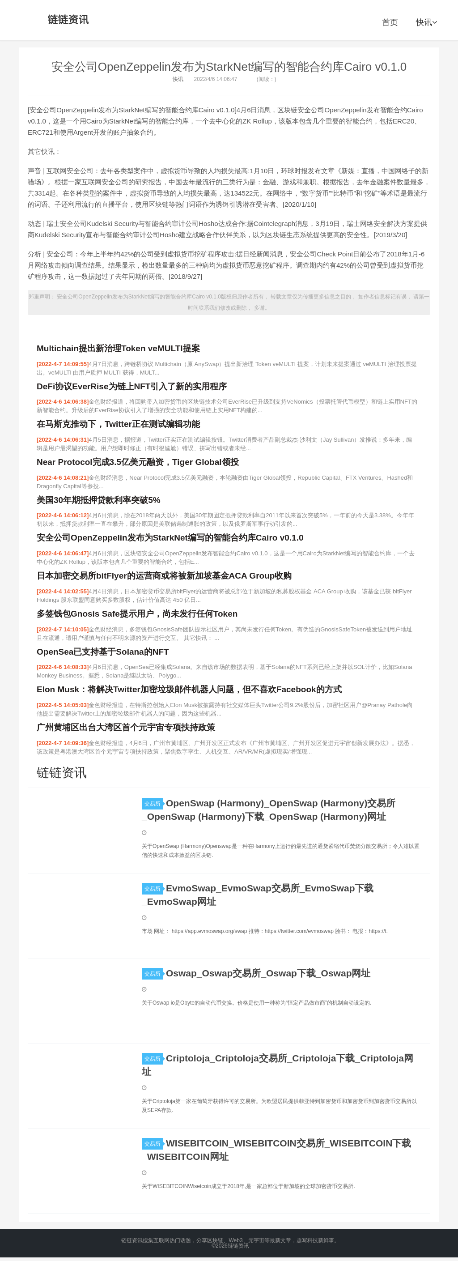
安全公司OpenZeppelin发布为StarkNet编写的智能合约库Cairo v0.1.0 (229, 66)
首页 (390, 22)
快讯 (426, 22)
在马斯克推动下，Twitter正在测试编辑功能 (118, 424)
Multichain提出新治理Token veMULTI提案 (118, 348)
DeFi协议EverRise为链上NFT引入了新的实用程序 (132, 386)
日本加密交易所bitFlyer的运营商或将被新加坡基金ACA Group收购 (164, 575)
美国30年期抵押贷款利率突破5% (99, 500)
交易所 (153, 804)
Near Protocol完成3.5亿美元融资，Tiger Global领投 (138, 462)
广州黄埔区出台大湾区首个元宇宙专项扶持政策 (126, 727)
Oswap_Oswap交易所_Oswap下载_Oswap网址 (268, 973)
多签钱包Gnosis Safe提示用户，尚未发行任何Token (137, 613)
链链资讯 (66, 20)
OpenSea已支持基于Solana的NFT (103, 651)
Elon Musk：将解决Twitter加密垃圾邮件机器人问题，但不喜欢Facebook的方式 (189, 689)
